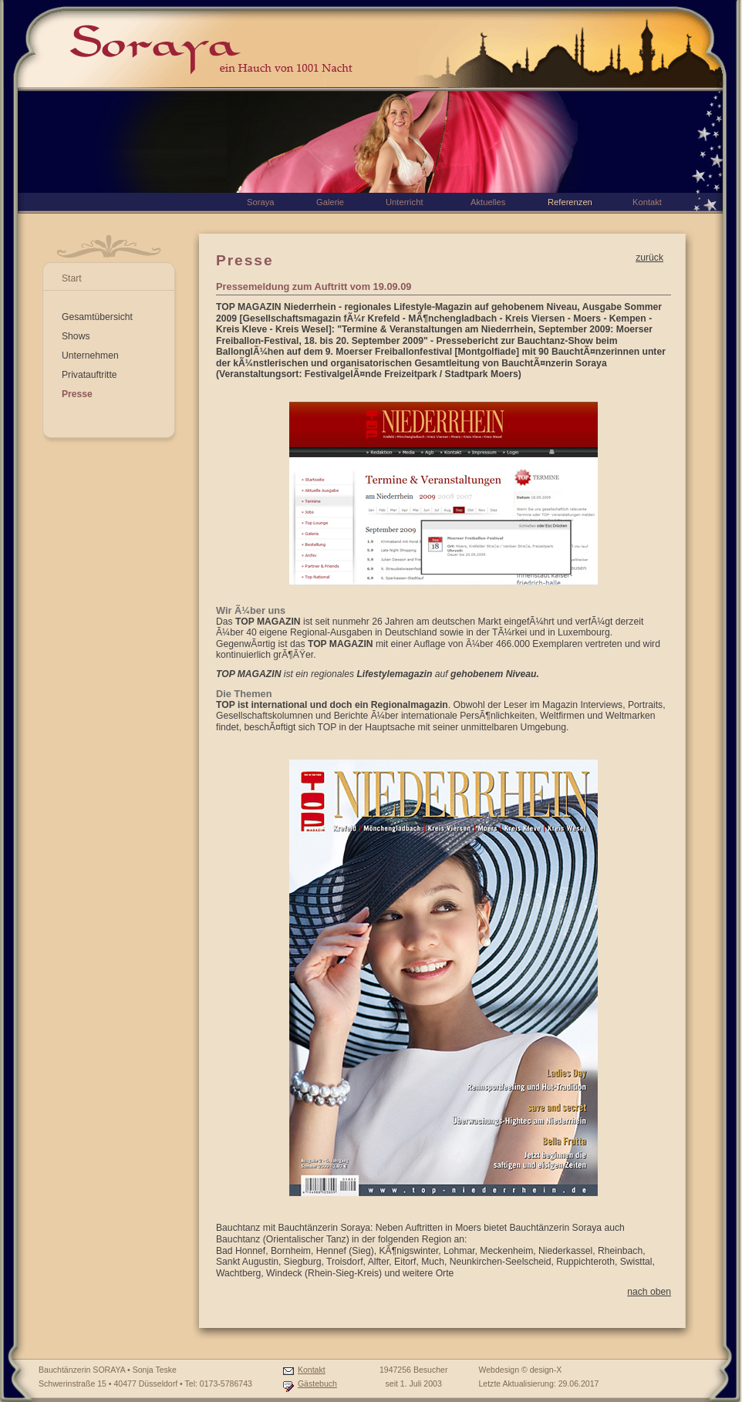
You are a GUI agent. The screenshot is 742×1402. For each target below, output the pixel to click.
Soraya (260, 202)
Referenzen (570, 202)
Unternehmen (90, 355)
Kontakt (311, 1369)
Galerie (330, 202)
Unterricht (404, 202)
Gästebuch (317, 1383)
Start (72, 278)
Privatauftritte (89, 374)
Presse (77, 394)
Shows (76, 336)
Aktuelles (487, 202)
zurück (649, 257)
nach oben (649, 1291)
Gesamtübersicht (97, 317)
